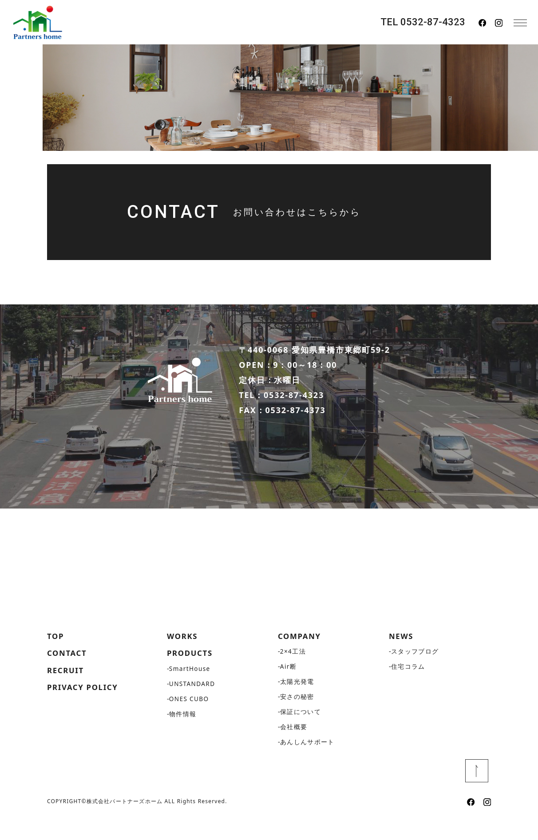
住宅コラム (408, 686)
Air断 (288, 686)
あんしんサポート (307, 762)
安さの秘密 (297, 717)
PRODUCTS (191, 673)
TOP (56, 656)
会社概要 (294, 747)
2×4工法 (293, 671)
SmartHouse (190, 689)
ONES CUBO (189, 719)
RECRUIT (67, 691)
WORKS (183, 656)
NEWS (402, 656)
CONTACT (68, 673)
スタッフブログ (415, 671)
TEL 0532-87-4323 (422, 22)
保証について (300, 732)
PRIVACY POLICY (85, 709)
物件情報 (183, 734)
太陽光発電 (297, 702)
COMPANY (301, 656)
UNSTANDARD (193, 704)
